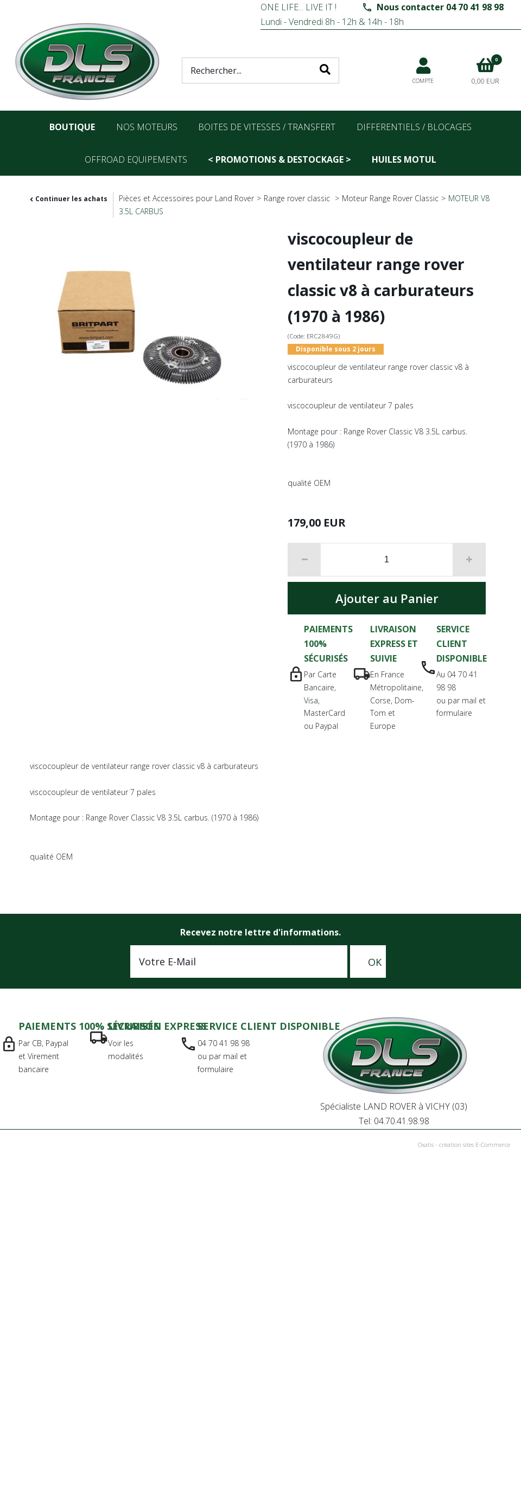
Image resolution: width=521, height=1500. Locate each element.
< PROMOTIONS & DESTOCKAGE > (279, 159)
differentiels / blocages (414, 127)
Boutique (72, 127)
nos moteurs (146, 127)
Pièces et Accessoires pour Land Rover (186, 198)
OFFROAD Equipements (136, 159)
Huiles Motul (404, 159)
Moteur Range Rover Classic (390, 198)
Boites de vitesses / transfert (266, 127)
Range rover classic (298, 198)
